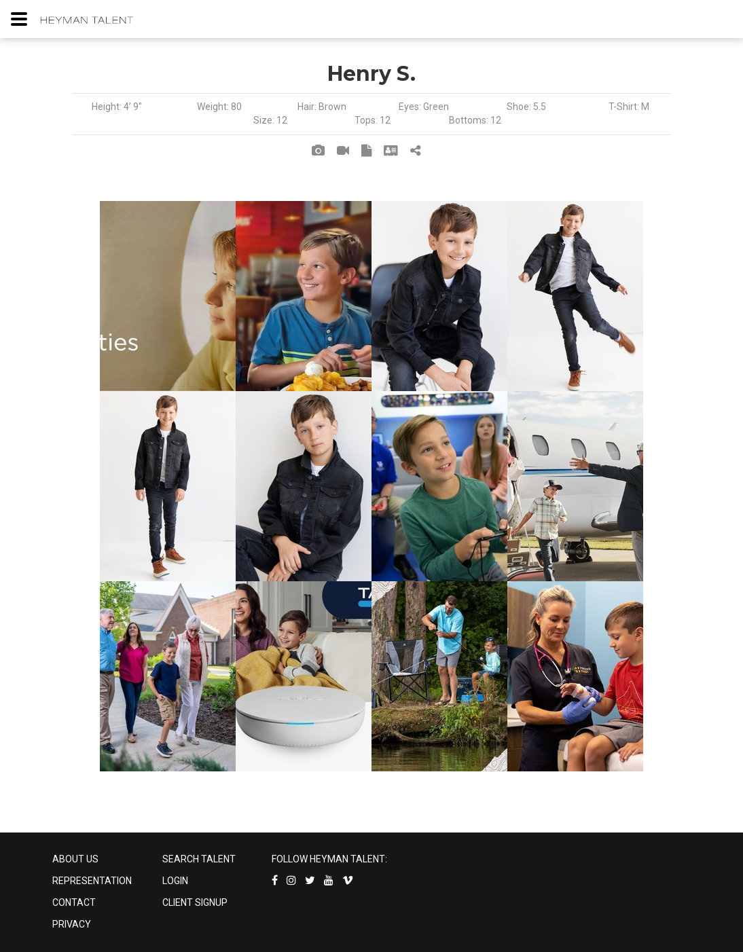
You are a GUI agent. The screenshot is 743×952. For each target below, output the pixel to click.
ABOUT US (75, 859)
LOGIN (175, 880)
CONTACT (74, 902)
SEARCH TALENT (199, 859)
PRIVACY (71, 924)
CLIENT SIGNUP (195, 902)
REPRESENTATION (92, 880)
